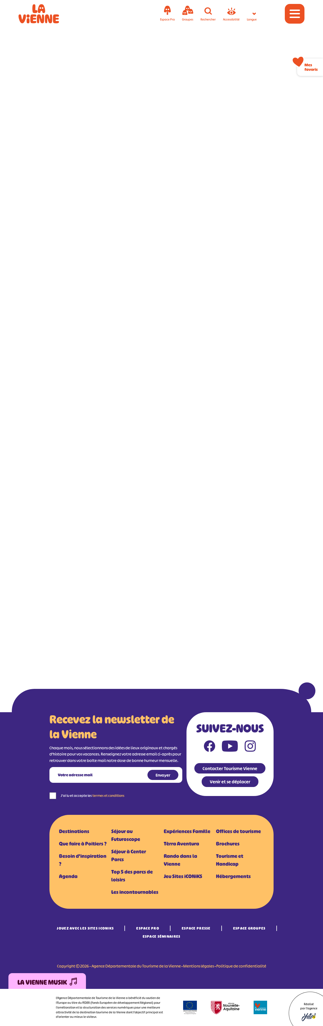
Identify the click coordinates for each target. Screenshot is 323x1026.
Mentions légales (198, 966)
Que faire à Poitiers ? (82, 843)
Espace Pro (147, 928)
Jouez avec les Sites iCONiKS (85, 928)
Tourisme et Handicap (229, 860)
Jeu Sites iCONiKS (183, 876)
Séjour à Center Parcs (128, 855)
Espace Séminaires (162, 936)
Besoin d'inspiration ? (82, 860)
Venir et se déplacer (230, 782)
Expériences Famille (187, 831)
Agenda (68, 876)
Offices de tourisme (238, 831)
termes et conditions (108, 795)
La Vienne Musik (47, 982)
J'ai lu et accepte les (92, 795)
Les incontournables (134, 892)
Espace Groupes (249, 928)
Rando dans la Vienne (180, 860)
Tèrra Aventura (181, 843)
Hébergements (233, 876)
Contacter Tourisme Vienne (230, 768)
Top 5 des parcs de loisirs (132, 876)
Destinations (74, 831)
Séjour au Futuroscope (125, 835)
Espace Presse (196, 928)
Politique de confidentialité (241, 966)
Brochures (228, 843)
